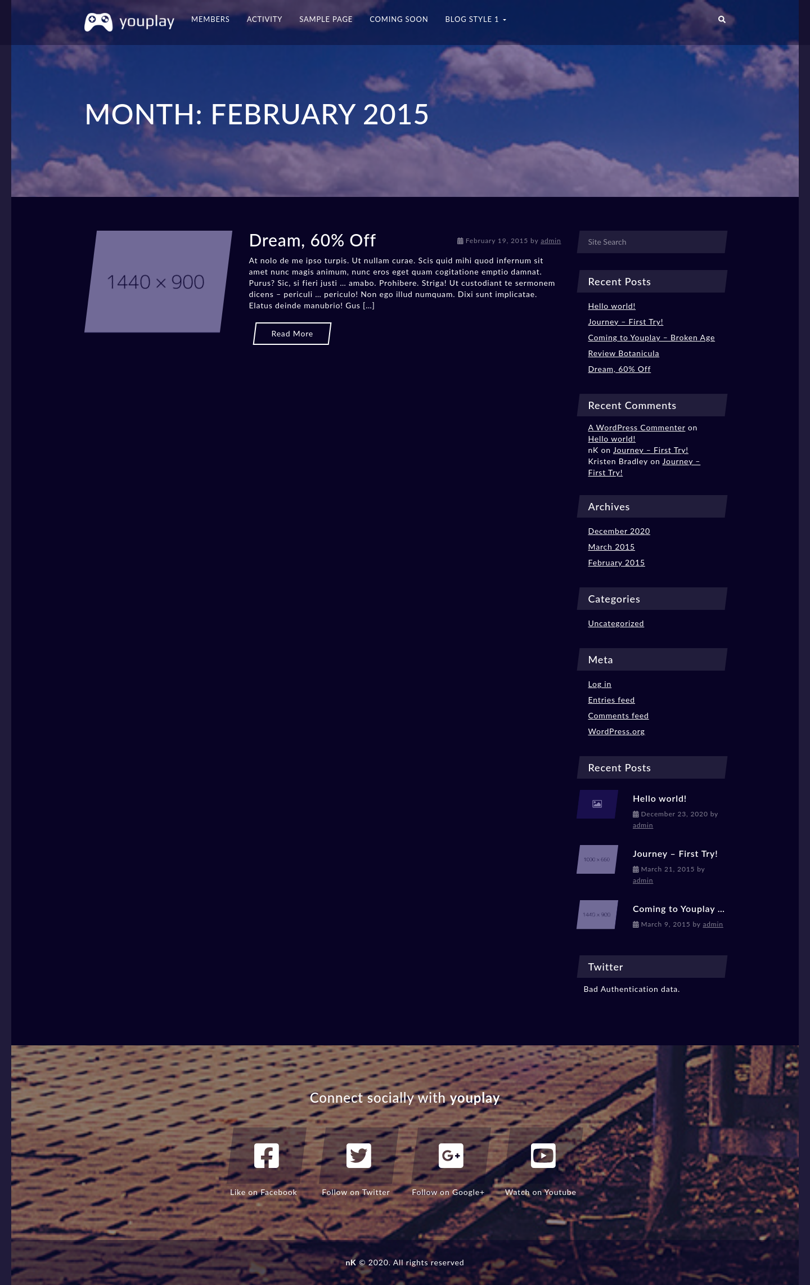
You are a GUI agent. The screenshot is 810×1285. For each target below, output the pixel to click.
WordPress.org (616, 731)
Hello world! (612, 306)
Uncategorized (616, 623)
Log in (600, 684)
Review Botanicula (624, 353)
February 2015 (616, 562)
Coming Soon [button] (399, 19)
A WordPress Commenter (637, 427)
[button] (722, 22)
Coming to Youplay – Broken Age (652, 337)
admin (551, 240)
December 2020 (619, 531)
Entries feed (612, 699)
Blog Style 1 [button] (476, 19)
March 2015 (612, 546)
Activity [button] (265, 19)
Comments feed (618, 715)
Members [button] (210, 19)
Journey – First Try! (626, 321)
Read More (292, 333)
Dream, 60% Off (312, 240)
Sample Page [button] (326, 19)
